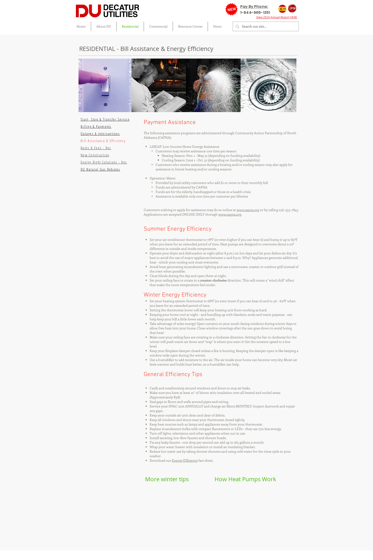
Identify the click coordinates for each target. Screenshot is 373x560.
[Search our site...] (265, 26)
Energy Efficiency (185, 460)
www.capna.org (247, 210)
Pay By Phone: (254, 6)
